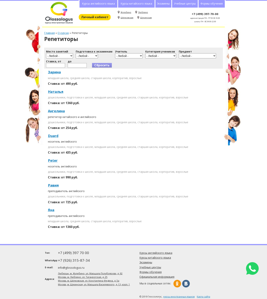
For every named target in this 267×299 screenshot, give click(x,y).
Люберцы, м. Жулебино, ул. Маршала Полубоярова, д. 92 (90, 273)
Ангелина (56, 111)
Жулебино (126, 12)
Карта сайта (203, 296)
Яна (51, 210)
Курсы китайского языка (136, 3)
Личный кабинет (94, 17)
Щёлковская (127, 17)
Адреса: (50, 279)
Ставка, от (53, 61)
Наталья (55, 91)
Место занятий (57, 51)
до (70, 61)
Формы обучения (211, 3)
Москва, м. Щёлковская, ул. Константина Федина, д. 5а (88, 280)
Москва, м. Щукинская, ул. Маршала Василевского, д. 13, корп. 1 (94, 284)
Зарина (54, 72)
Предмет (185, 51)
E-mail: (49, 267)
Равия (53, 185)
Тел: (47, 252)
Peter (53, 160)
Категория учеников (160, 51)
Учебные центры (185, 3)
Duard (53, 135)
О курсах (63, 33)
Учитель (121, 51)
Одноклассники (177, 283)
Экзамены (163, 3)
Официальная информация (156, 277)
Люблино (143, 12)
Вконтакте (186, 283)
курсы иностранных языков (179, 296)
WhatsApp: (51, 260)
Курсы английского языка (98, 3)
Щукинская (146, 17)
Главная (49, 33)
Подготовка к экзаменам (94, 51)
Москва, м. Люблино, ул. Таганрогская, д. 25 (82, 277)
